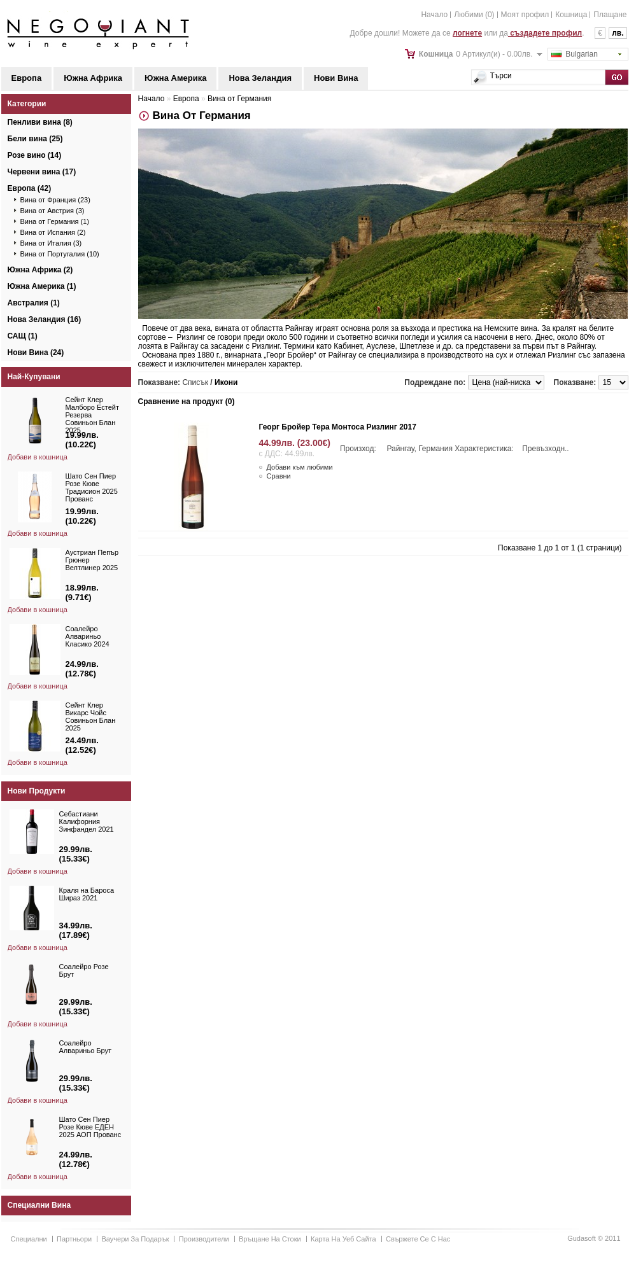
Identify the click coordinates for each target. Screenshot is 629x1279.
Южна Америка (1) (42, 286)
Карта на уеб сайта (343, 1239)
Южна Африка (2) (40, 269)
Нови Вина (336, 78)
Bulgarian (574, 54)
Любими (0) (474, 14)
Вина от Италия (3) (51, 243)
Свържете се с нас (418, 1239)
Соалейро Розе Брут (84, 970)
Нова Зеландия (260, 78)
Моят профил (525, 14)
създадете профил (545, 33)
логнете (467, 33)
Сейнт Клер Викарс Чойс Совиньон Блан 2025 (91, 716)
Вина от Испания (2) (53, 232)
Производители (204, 1239)
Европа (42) (30, 188)
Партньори (74, 1239)
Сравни (279, 476)
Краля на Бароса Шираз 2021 (87, 894)
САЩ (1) (23, 336)
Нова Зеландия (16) (44, 319)
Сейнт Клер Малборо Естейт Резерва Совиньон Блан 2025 (92, 415)
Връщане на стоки (270, 1239)
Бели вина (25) (35, 138)
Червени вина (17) (42, 171)
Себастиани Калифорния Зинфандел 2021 (86, 821)
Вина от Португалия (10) (59, 254)
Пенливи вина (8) (40, 122)
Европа (26, 78)
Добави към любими (300, 467)
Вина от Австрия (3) (52, 210)
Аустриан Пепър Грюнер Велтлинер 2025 (92, 560)
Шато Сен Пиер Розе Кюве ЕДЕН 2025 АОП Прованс (90, 1126)
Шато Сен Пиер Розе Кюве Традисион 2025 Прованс (92, 487)
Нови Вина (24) (36, 352)
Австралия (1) (34, 302)
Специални (29, 1239)
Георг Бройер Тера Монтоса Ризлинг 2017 (337, 427)
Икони (226, 382)
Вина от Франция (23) (55, 200)
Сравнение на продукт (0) (186, 401)
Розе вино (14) (35, 155)
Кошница (571, 14)
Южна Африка (93, 78)
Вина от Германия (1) (55, 221)
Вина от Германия (239, 98)
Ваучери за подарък (135, 1239)
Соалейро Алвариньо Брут (85, 1046)
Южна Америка (175, 78)
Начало (434, 14)
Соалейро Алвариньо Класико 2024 (88, 636)
